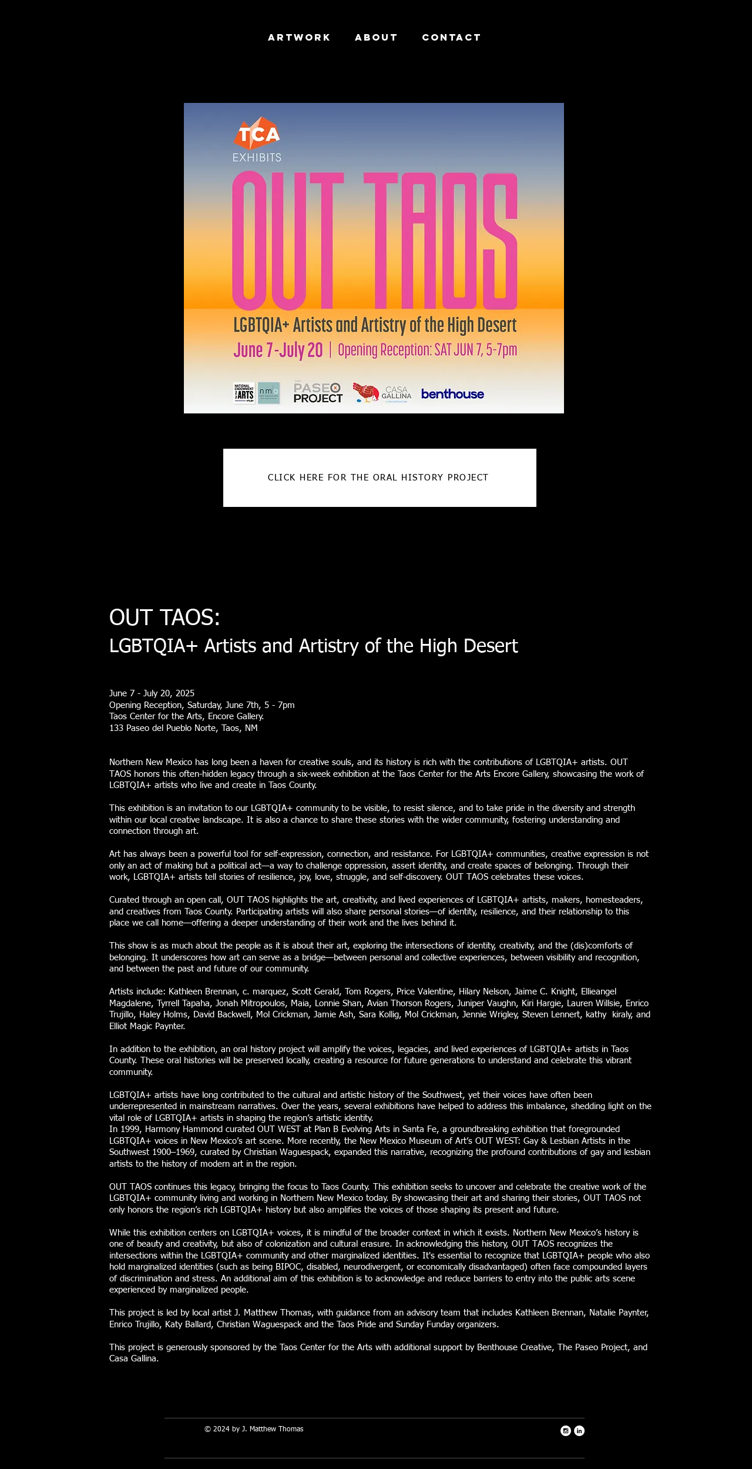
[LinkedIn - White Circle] (579, 1430)
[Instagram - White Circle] (565, 1430)
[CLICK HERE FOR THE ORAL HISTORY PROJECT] (379, 478)
